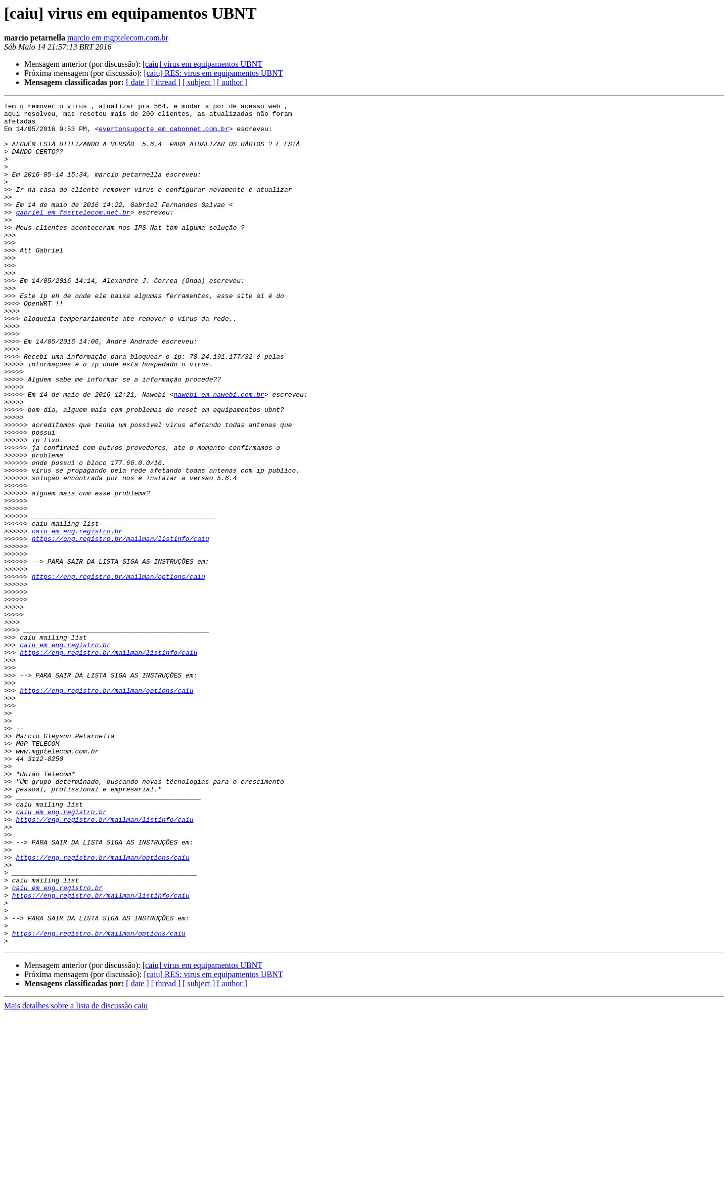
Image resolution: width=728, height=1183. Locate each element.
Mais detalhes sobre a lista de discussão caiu (76, 1174)
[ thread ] (166, 82)
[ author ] (232, 82)
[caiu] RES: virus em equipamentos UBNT (213, 73)
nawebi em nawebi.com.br (218, 453)
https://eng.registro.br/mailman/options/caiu (118, 672)
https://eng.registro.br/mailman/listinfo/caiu (120, 626)
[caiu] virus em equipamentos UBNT (202, 64)
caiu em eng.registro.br (77, 617)
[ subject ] (199, 82)
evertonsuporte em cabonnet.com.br (164, 134)
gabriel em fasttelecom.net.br (73, 234)
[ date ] (137, 82)
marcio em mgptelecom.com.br (117, 37)
